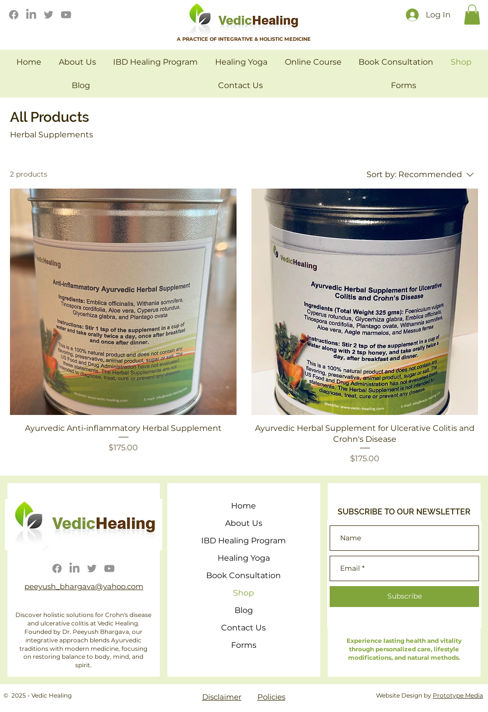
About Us (243, 523)
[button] (472, 14)
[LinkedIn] (31, 14)
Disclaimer (222, 697)
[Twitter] (48, 14)
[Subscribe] (404, 596)
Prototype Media (458, 695)
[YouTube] (66, 14)
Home (243, 505)
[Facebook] (13, 14)
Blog (244, 610)
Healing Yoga (244, 558)
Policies (271, 697)
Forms (243, 645)
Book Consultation (243, 575)
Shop (243, 593)
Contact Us (243, 627)
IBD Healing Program (243, 540)
